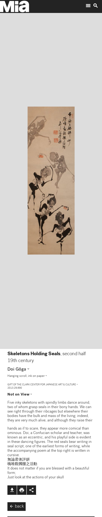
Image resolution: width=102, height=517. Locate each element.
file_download (12, 490)
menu (88, 6)
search (95, 6)
